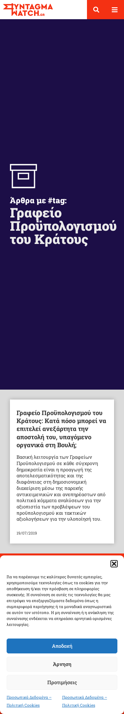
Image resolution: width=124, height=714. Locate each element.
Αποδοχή (62, 646)
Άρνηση (62, 664)
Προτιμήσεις (62, 682)
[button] (114, 563)
